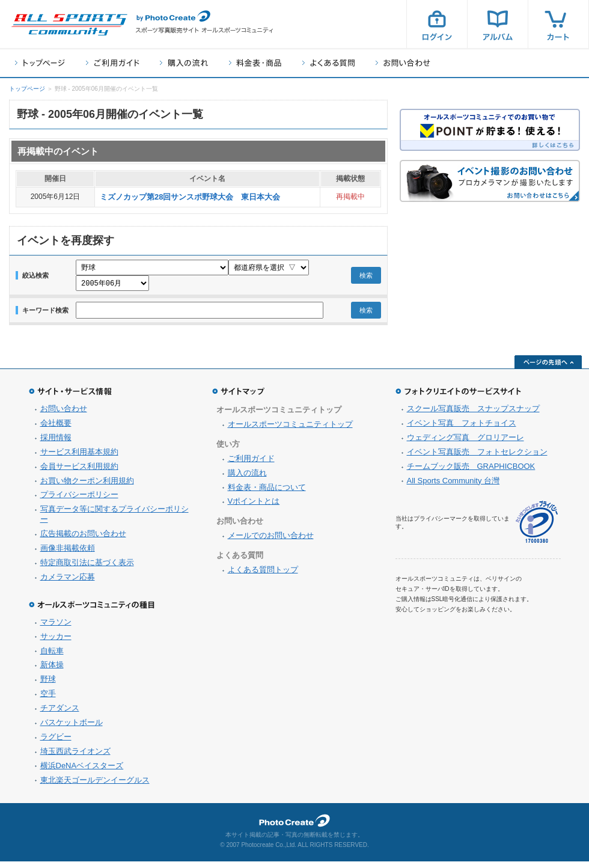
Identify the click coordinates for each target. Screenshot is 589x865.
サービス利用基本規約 (79, 455)
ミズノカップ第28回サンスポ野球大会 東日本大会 (190, 196)
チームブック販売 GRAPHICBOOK (471, 469)
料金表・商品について (267, 490)
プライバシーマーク (537, 525)
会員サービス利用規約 (79, 469)
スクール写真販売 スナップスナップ (473, 412)
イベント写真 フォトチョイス (461, 426)
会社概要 (56, 426)
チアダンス (59, 711)
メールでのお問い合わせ (271, 538)
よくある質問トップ (263, 573)
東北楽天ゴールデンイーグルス (95, 783)
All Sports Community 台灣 (453, 484)
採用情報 (56, 440)
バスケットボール (71, 725)
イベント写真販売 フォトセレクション (477, 455)
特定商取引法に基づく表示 (87, 565)
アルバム (498, 24)
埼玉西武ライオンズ (75, 754)
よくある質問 (328, 63)
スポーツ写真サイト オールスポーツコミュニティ (69, 24)
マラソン (56, 625)
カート (558, 24)
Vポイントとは (254, 504)
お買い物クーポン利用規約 (87, 484)
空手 (48, 696)
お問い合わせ (403, 63)
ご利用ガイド (112, 63)
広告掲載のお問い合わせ (83, 537)
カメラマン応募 (67, 580)
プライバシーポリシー (79, 498)
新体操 (52, 668)
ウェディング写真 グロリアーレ (465, 440)
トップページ (40, 63)
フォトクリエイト (294, 824)
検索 (366, 277)
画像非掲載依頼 (67, 551)
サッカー (56, 639)
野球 (48, 682)
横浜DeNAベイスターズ (82, 769)
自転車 (52, 654)
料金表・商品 (255, 63)
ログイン (437, 24)
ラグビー (56, 740)
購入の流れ (184, 63)
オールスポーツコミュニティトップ (290, 427)
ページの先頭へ (548, 365)
